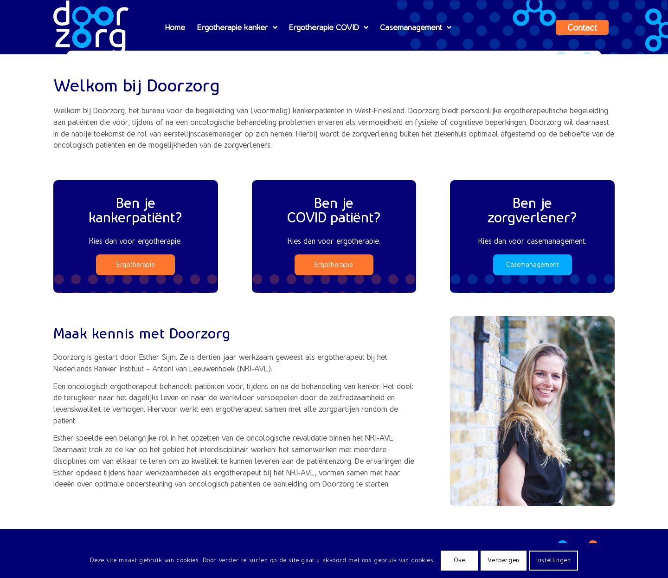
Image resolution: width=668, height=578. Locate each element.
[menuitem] (175, 27)
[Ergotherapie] (135, 265)
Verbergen (503, 560)
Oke (459, 560)
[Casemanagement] (532, 265)
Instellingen (553, 560)
